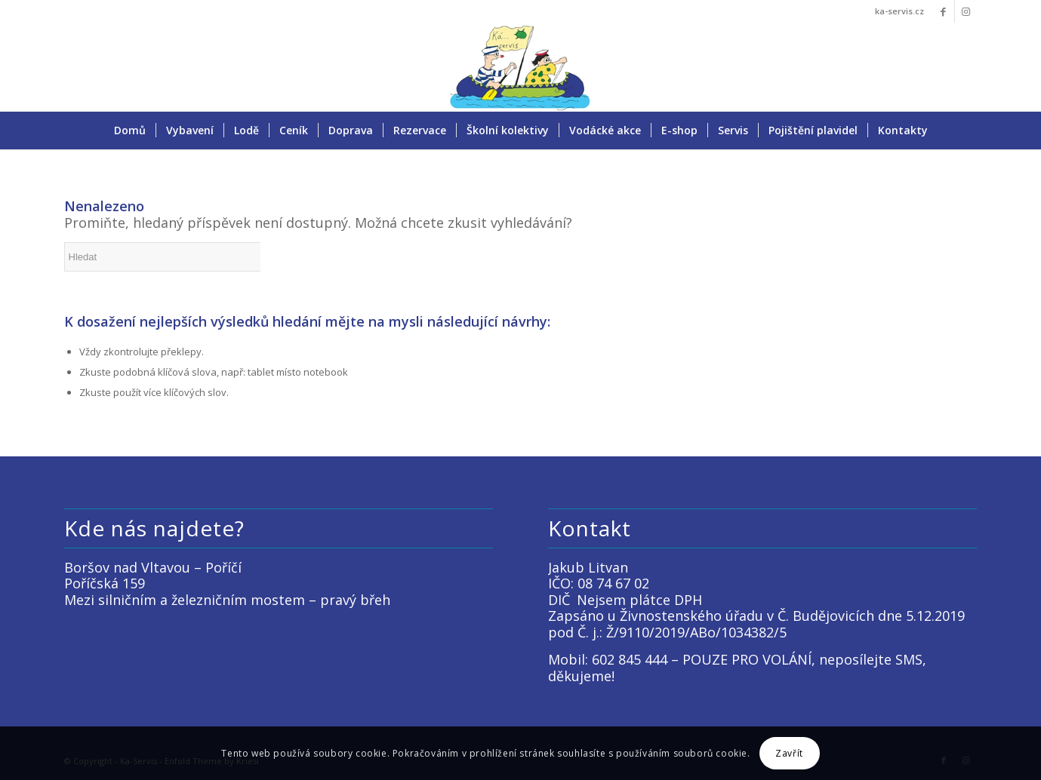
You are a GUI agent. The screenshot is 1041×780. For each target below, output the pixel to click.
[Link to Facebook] (943, 11)
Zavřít (789, 753)
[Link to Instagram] (966, 11)
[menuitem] (130, 130)
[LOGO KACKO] (520, 67)
